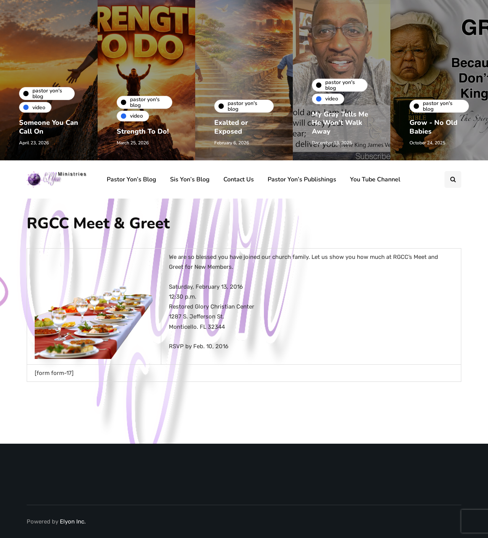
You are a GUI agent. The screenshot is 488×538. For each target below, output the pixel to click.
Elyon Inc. (73, 521)
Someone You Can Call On (48, 127)
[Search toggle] (453, 179)
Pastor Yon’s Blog (131, 179)
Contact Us (238, 179)
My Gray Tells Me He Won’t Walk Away (340, 123)
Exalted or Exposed (231, 127)
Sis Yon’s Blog (190, 179)
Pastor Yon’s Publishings (302, 179)
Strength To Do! (143, 131)
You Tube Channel (375, 179)
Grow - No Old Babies (433, 127)
